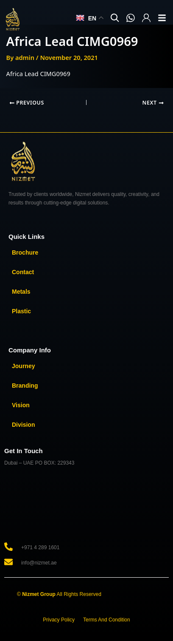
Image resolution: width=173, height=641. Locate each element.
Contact (23, 272)
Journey (23, 366)
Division (23, 424)
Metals (21, 291)
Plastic (21, 311)
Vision (21, 405)
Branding (25, 385)
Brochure (25, 252)
